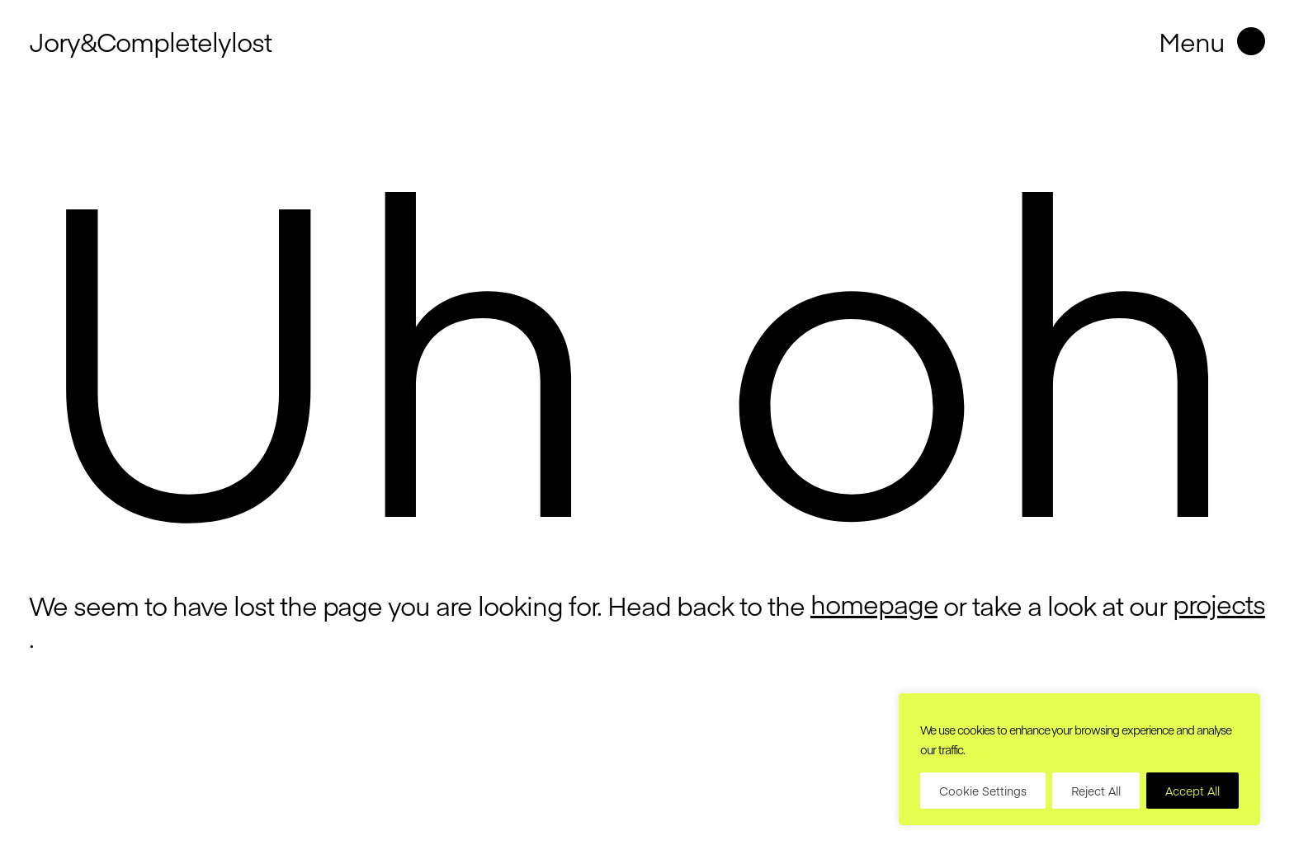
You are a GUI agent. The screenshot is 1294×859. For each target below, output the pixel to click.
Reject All (1096, 790)
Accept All (1192, 790)
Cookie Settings (983, 790)
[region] (1079, 759)
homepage (874, 604)
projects (1219, 604)
